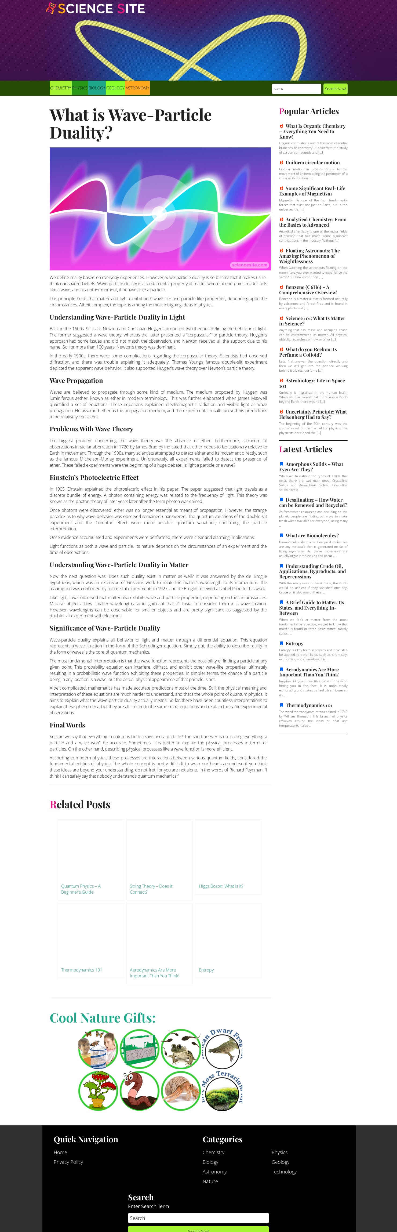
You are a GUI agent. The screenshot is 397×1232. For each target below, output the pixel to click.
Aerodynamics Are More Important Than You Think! (309, 672)
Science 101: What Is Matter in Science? (312, 321)
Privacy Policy (68, 1162)
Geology (115, 87)
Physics (80, 87)
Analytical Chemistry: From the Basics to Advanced (313, 222)
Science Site (95, 13)
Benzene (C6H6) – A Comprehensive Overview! (308, 290)
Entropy (294, 643)
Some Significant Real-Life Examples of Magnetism (312, 191)
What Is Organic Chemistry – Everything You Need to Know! (312, 131)
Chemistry (60, 87)
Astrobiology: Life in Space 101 (312, 383)
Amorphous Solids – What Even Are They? (311, 467)
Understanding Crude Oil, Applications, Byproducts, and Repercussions (312, 571)
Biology (97, 87)
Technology (284, 1171)
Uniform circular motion (313, 162)
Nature (210, 1181)
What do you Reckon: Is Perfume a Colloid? (308, 352)
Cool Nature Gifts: (103, 1017)
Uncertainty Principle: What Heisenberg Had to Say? (313, 414)
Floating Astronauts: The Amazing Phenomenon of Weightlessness (309, 255)
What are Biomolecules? (312, 535)
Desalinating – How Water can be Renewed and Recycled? (313, 502)
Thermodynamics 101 (309, 705)
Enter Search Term (148, 1206)
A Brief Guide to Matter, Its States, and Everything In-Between (311, 607)
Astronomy (137, 87)
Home (60, 1152)
